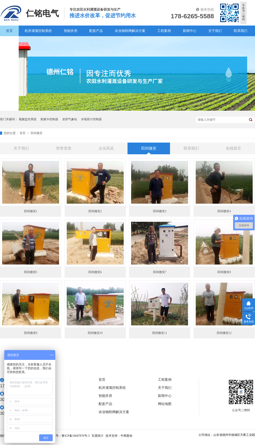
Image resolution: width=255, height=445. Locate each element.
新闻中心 (189, 31)
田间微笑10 (95, 333)
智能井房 (70, 31)
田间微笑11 (159, 333)
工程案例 (164, 31)
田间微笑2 (95, 211)
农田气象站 (69, 119)
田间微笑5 (30, 272)
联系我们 (240, 31)
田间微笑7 (159, 272)
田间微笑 (36, 133)
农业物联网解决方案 (130, 31)
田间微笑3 (159, 211)
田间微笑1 (30, 211)
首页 (9, 31)
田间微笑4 (224, 211)
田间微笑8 (224, 272)
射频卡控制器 (49, 119)
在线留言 (233, 148)
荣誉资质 (63, 148)
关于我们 (215, 31)
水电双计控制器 (91, 119)
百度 (9, 41)
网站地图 (164, 404)
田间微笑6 (95, 272)
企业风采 (106, 148)
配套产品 (96, 31)
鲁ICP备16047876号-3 (75, 435)
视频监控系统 (28, 119)
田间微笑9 (30, 333)
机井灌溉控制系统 (38, 31)
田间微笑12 (224, 333)
